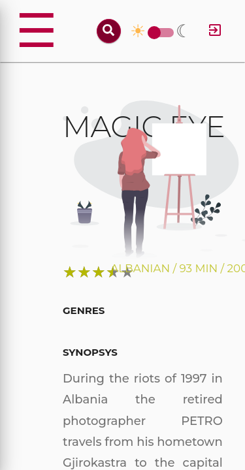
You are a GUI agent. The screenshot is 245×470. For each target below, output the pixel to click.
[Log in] (215, 31)
